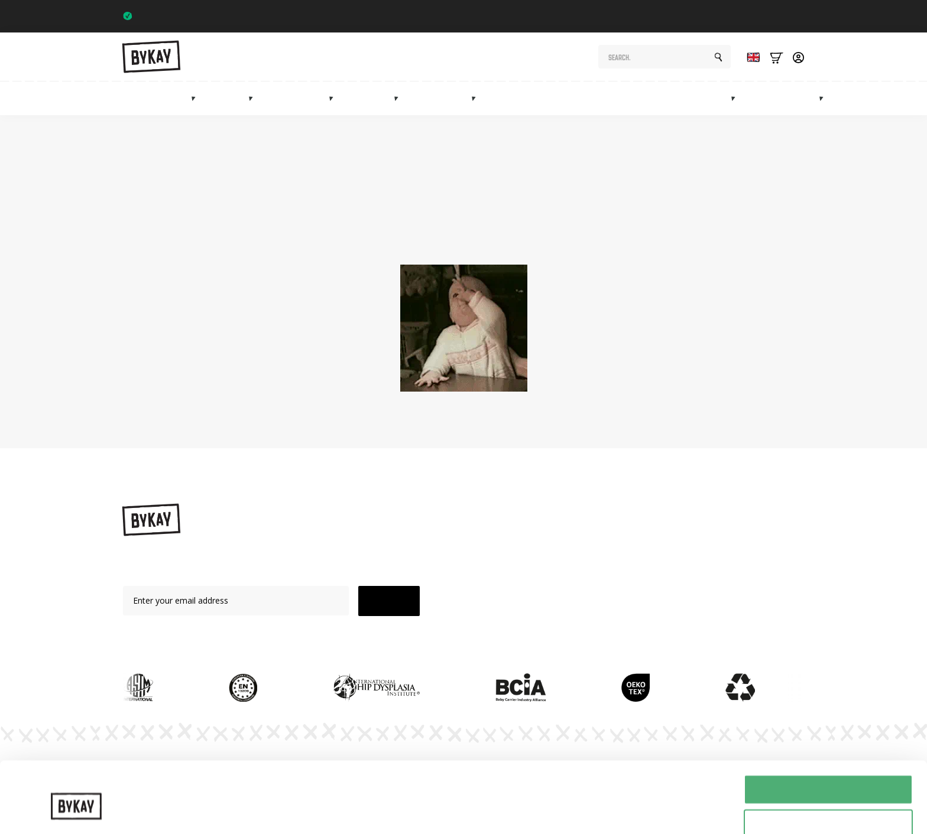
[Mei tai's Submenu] (399, 98)
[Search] (718, 57)
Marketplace (704, 98)
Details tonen (639, 801)
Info (806, 98)
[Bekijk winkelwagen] (776, 57)
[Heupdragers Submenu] (334, 98)
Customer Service (629, 622)
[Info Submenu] (824, 98)
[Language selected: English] (750, 57)
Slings (231, 98)
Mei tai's (373, 98)
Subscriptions (632, 98)
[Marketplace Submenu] (736, 98)
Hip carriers (300, 98)
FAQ (603, 602)
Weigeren (828, 805)
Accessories (444, 98)
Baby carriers (160, 98)
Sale (766, 98)
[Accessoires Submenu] (477, 98)
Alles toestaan (828, 735)
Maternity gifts (552, 98)
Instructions (617, 541)
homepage (477, 238)
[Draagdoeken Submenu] (254, 98)
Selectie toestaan (828, 770)
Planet (607, 561)
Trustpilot (781, 15)
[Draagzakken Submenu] (197, 98)
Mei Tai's (512, 582)
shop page (664, 225)
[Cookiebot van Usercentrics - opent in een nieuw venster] (76, 811)
